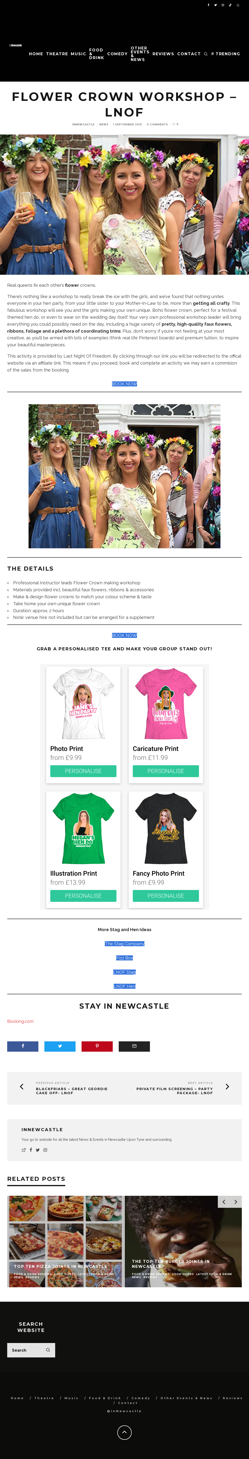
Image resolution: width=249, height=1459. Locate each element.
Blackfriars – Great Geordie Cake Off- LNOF (72, 1091)
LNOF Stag (124, 972)
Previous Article (53, 1083)
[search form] (31, 1350)
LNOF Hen (125, 986)
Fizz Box (124, 957)
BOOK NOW (124, 383)
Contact (189, 54)
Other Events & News (140, 54)
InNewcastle (83, 124)
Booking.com (20, 1021)
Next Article (200, 1083)
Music (78, 54)
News (103, 124)
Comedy (117, 54)
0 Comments (157, 124)
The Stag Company (124, 943)
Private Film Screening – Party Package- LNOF (174, 1091)
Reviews (163, 54)
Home (36, 54)
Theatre (57, 54)
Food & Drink (96, 54)
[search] (48, 1350)
